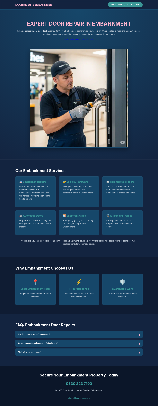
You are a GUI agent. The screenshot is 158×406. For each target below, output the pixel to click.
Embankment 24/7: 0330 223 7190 (125, 5)
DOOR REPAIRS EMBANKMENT (34, 4)
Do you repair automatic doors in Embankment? (38, 343)
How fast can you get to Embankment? (34, 334)
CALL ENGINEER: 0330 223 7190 (79, 39)
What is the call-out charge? (29, 352)
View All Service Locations (79, 398)
